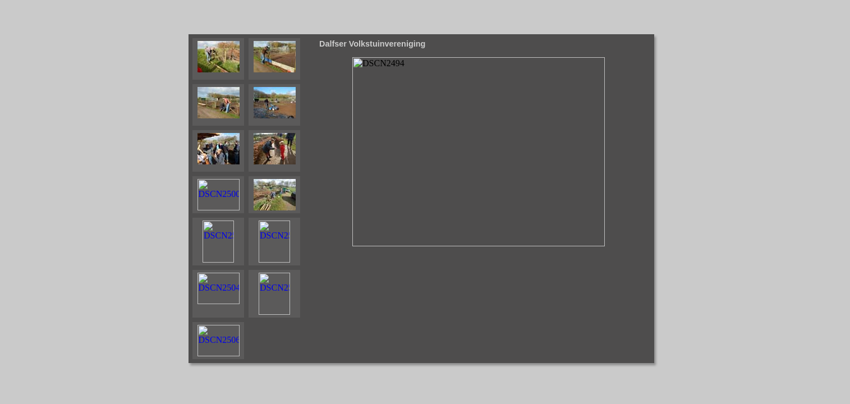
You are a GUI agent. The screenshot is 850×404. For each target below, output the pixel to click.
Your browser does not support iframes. (252, 198)
